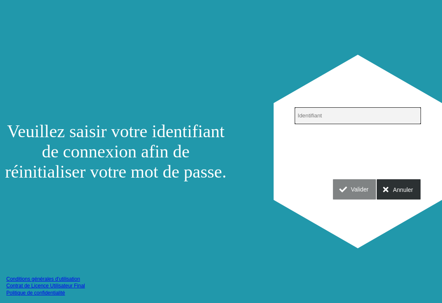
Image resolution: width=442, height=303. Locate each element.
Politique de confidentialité (35, 293)
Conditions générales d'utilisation (43, 279)
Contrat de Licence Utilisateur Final (45, 286)
